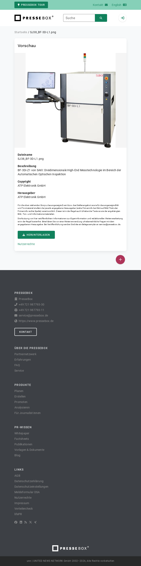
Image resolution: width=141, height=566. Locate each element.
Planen (19, 391)
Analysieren (22, 407)
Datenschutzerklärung (28, 481)
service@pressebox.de (109, 224)
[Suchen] (101, 18)
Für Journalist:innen (27, 413)
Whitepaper (21, 433)
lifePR (18, 514)
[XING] (35, 522)
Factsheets (21, 438)
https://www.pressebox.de (36, 321)
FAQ (17, 365)
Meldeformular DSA (27, 492)
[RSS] (25, 522)
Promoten (20, 402)
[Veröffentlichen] (120, 259)
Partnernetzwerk (25, 354)
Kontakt (25, 332)
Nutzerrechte (26, 244)
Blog (17, 455)
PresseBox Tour (31, 4)
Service (19, 370)
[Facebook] (15, 522)
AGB (17, 475)
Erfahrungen (22, 359)
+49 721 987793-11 (31, 310)
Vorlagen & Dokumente (29, 449)
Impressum (21, 503)
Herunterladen (36, 234)
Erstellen (20, 396)
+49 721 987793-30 (31, 304)
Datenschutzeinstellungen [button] (31, 486)
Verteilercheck (23, 508)
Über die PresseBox (31, 348)
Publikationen (23, 444)
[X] (30, 522)
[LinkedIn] (21, 522)
